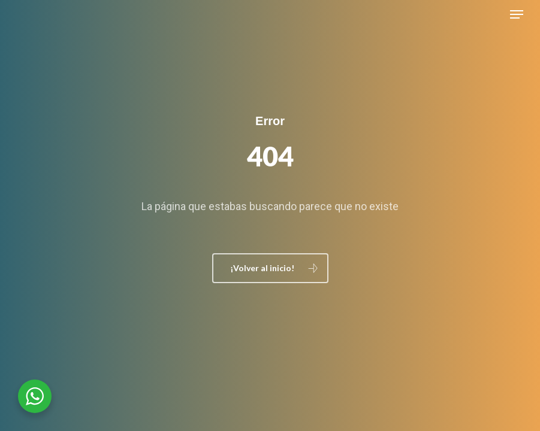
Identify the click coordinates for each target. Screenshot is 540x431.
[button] (516, 14)
